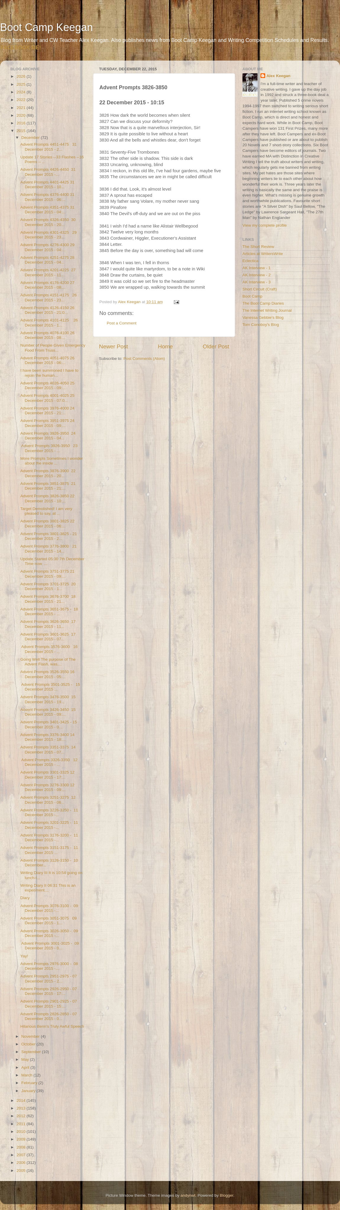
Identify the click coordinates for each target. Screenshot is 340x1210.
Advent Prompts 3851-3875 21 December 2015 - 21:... (48, 486)
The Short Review (258, 246)
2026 (22, 76)
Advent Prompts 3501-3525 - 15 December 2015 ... (50, 686)
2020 (22, 115)
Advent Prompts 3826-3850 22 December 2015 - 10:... (47, 498)
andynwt (187, 1195)
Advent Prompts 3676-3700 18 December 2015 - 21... (48, 598)
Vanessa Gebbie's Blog (263, 317)
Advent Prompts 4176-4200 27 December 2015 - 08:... (47, 285)
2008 (22, 1147)
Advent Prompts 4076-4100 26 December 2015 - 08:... (47, 335)
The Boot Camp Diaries (263, 303)
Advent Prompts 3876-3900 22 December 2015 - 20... (48, 473)
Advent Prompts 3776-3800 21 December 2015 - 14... (48, 548)
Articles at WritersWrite (262, 253)
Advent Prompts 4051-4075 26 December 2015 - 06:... (47, 360)
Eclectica (250, 261)
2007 (22, 1155)
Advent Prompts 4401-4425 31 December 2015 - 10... (47, 184)
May (25, 1059)
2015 (22, 131)
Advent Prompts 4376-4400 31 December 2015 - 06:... (47, 197)
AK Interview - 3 (256, 282)
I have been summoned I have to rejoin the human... (49, 372)
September (31, 1052)
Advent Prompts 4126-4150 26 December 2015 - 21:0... (47, 310)
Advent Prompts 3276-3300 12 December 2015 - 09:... (47, 787)
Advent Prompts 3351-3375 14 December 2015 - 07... (48, 749)
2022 (22, 100)
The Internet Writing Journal (267, 310)
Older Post (216, 346)
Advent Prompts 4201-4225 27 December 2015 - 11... (48, 272)
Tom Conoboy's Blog (260, 324)
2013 (22, 1108)
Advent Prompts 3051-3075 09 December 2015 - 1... (48, 920)
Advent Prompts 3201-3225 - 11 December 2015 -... (49, 824)
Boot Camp (252, 296)
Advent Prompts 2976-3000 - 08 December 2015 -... (49, 966)
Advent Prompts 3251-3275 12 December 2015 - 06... (48, 799)
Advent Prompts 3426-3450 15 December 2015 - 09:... (48, 712)
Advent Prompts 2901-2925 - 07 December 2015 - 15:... (48, 1003)
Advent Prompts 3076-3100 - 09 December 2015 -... (49, 908)
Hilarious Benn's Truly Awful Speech (52, 1026)
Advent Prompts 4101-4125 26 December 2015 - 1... (49, 322)
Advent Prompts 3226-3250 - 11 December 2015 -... (49, 812)
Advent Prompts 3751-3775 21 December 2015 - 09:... (47, 573)
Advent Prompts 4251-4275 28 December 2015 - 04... (47, 259)
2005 (22, 1170)
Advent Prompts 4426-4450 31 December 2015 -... (48, 171)
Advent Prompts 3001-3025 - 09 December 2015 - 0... (49, 945)
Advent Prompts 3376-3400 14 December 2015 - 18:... (47, 737)
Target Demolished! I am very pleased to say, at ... (46, 511)
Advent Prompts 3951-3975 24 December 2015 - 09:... (47, 423)
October (29, 1044)
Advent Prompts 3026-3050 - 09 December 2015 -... (49, 933)
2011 (22, 1124)
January (29, 1091)
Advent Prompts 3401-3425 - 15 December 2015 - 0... (48, 724)
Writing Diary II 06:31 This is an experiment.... (48, 887)
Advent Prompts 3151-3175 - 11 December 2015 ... (49, 850)
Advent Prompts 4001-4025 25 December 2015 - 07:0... (47, 397)
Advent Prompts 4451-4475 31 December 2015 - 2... (48, 146)
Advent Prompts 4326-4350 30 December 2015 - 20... (48, 222)
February (29, 1083)
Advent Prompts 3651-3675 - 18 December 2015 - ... (49, 611)
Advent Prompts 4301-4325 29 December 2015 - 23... (48, 234)
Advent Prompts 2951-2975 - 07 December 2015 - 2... (48, 978)
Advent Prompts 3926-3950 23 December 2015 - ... (49, 448)
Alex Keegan (278, 76)
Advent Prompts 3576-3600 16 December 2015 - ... (49, 649)
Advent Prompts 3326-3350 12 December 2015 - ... (49, 762)
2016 (22, 123)
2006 (22, 1162)
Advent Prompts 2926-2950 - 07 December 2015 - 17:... (48, 991)
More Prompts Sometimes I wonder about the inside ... (51, 460)
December (31, 137)
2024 (22, 92)
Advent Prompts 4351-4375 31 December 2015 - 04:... (47, 209)
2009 (22, 1139)
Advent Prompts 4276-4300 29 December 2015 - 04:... (47, 247)
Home (165, 346)
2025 (22, 84)
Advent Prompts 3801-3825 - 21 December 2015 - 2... (48, 536)
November (31, 1036)
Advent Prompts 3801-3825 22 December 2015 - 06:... (47, 523)
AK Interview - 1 (256, 268)
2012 (22, 1116)
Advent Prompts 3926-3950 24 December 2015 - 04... (48, 435)
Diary (25, 898)
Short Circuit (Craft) (259, 289)
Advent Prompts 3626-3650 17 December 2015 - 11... (48, 623)
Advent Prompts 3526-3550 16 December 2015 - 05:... (47, 674)
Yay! (24, 956)
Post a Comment (122, 323)
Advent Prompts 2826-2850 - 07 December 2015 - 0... (48, 1016)
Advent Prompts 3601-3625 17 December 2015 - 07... (48, 636)
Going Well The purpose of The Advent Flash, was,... (48, 661)
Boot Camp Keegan (46, 27)
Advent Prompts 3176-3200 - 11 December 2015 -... (49, 837)
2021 (22, 107)
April (25, 1067)
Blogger (226, 1195)
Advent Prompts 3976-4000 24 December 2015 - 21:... (47, 410)
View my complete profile (264, 225)
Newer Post (113, 346)
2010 (22, 1131)
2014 (22, 1100)
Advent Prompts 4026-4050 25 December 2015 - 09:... (47, 385)
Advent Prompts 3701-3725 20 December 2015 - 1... (48, 586)
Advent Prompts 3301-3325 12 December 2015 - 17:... (47, 774)
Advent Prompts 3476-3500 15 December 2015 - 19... (48, 699)
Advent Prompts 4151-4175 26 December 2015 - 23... (48, 297)
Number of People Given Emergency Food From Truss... (52, 347)
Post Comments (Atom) (144, 358)
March (27, 1075)
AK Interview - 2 (256, 275)
